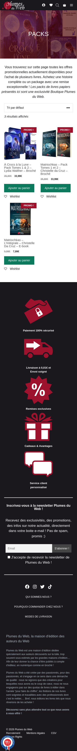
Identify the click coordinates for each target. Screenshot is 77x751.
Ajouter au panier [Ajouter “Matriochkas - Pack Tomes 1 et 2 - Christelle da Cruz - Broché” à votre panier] (56, 188)
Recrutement (13, 733)
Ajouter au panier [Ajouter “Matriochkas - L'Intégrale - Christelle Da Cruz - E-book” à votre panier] (19, 260)
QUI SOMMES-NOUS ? (38, 596)
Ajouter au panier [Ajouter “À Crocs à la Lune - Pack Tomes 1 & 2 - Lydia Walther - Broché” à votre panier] (19, 188)
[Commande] (38, 107)
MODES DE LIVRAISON (38, 616)
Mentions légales (35, 733)
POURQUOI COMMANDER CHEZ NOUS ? (38, 606)
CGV (53, 733)
